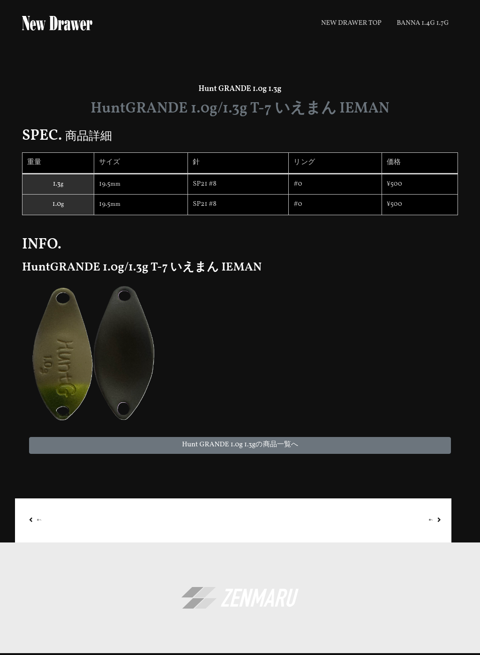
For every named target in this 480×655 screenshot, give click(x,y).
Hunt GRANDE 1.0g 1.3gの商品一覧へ (240, 445)
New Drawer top (351, 23)
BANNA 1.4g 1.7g (423, 23)
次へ (33, 521)
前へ (449, 521)
